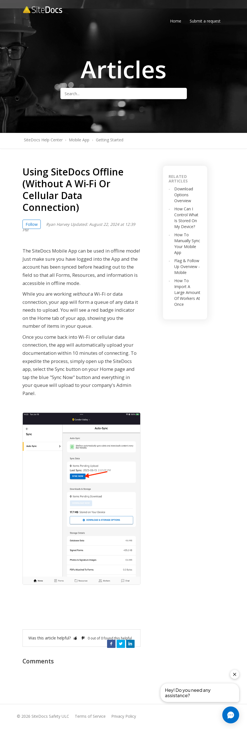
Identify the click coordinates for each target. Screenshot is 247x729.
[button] (75, 638)
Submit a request (205, 21)
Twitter (121, 643)
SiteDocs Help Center (43, 139)
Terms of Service (90, 716)
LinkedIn (130, 643)
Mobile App (79, 139)
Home (175, 21)
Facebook (111, 643)
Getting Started (109, 139)
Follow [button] (32, 224)
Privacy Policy (123, 716)
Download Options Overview (183, 194)
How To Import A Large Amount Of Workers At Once (187, 292)
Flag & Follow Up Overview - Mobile (187, 266)
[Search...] (123, 93)
